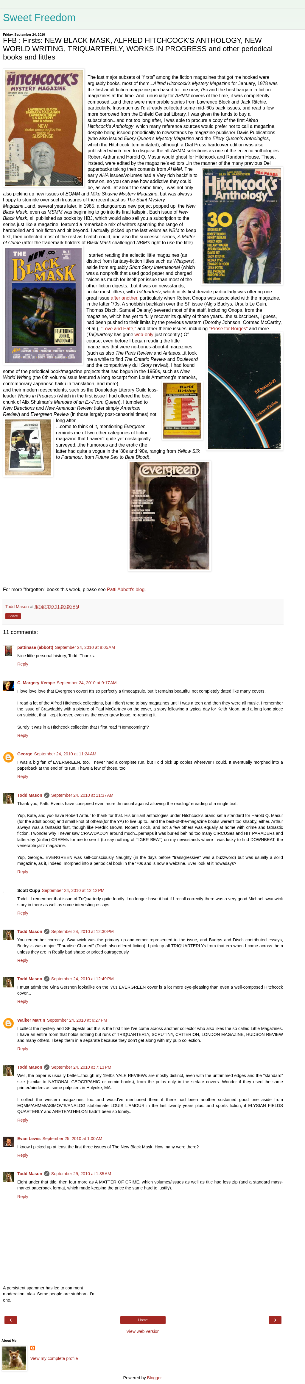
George (24, 754)
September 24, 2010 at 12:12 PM (73, 890)
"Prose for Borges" (229, 328)
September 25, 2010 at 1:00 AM (72, 1138)
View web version (143, 1331)
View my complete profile (54, 1358)
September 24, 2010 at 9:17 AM (86, 682)
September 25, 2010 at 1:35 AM (81, 1173)
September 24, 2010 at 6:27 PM (77, 1020)
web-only (145, 334)
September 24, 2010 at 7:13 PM (81, 1067)
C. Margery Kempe (36, 682)
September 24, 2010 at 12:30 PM (82, 931)
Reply (22, 664)
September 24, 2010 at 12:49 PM (82, 978)
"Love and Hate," (118, 328)
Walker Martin (31, 1020)
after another (124, 297)
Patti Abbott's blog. (126, 589)
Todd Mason (29, 795)
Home (143, 1320)
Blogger (154, 1377)
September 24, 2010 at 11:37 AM (82, 795)
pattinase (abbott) (35, 647)
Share (13, 616)
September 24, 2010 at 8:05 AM (85, 647)
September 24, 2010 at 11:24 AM (65, 754)
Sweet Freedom (39, 17)
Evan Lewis (29, 1138)
